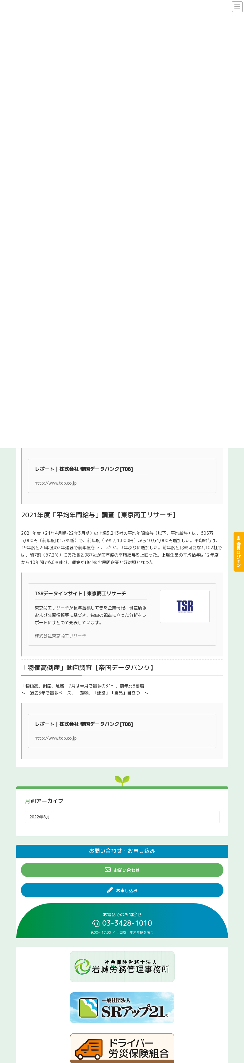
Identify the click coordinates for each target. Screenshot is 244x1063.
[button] (122, 870)
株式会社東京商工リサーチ (60, 636)
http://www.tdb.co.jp (56, 483)
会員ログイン (239, 551)
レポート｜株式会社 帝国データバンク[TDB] (84, 469)
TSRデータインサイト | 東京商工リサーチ (80, 593)
